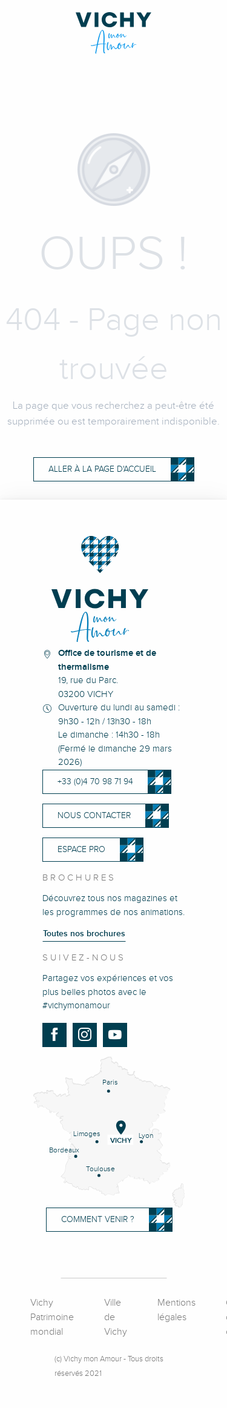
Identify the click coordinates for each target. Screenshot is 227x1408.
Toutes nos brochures (84, 934)
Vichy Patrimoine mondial (52, 1317)
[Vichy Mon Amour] (113, 33)
